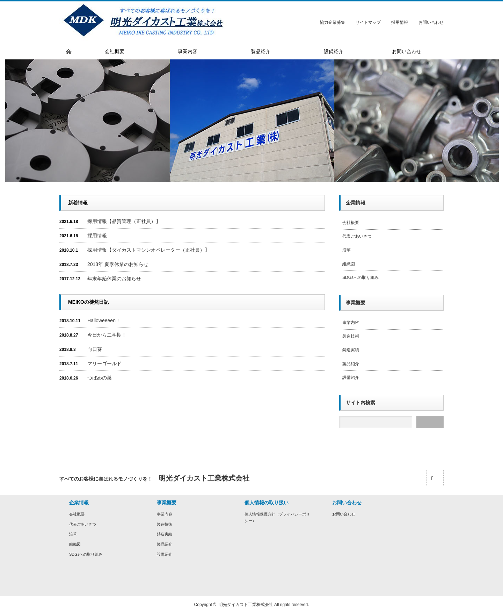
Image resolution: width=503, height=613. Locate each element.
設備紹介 (350, 377)
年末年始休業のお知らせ (114, 278)
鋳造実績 (350, 349)
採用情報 (399, 22)
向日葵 (94, 349)
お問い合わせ (431, 22)
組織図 (348, 263)
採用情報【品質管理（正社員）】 (124, 221)
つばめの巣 (99, 378)
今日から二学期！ (106, 335)
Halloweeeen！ (104, 320)
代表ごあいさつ (357, 236)
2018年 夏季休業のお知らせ (117, 264)
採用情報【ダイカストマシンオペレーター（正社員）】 (148, 250)
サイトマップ (368, 22)
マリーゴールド (104, 363)
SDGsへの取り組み (360, 277)
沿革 (346, 249)
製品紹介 (350, 363)
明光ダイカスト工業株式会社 (246, 604)
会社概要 (350, 222)
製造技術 (350, 336)
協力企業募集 (332, 22)
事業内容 (350, 322)
